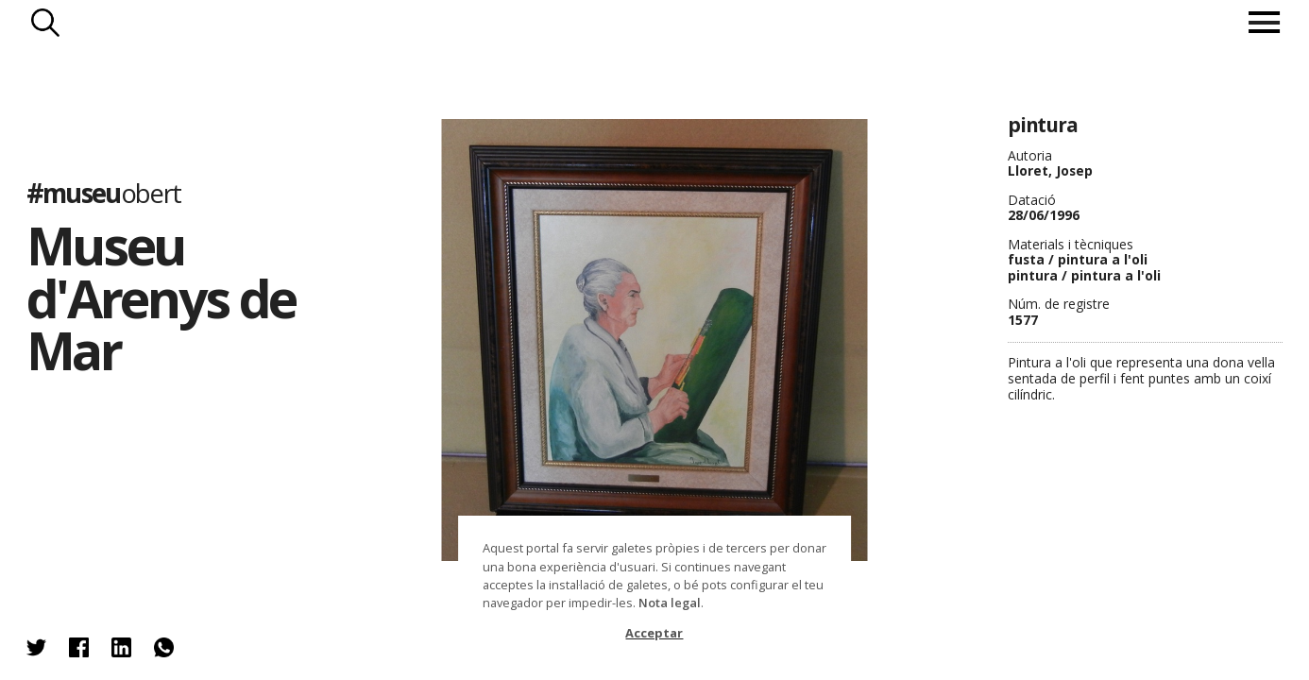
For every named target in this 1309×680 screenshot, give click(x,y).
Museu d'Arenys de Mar (161, 297)
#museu (103, 193)
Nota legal (669, 602)
